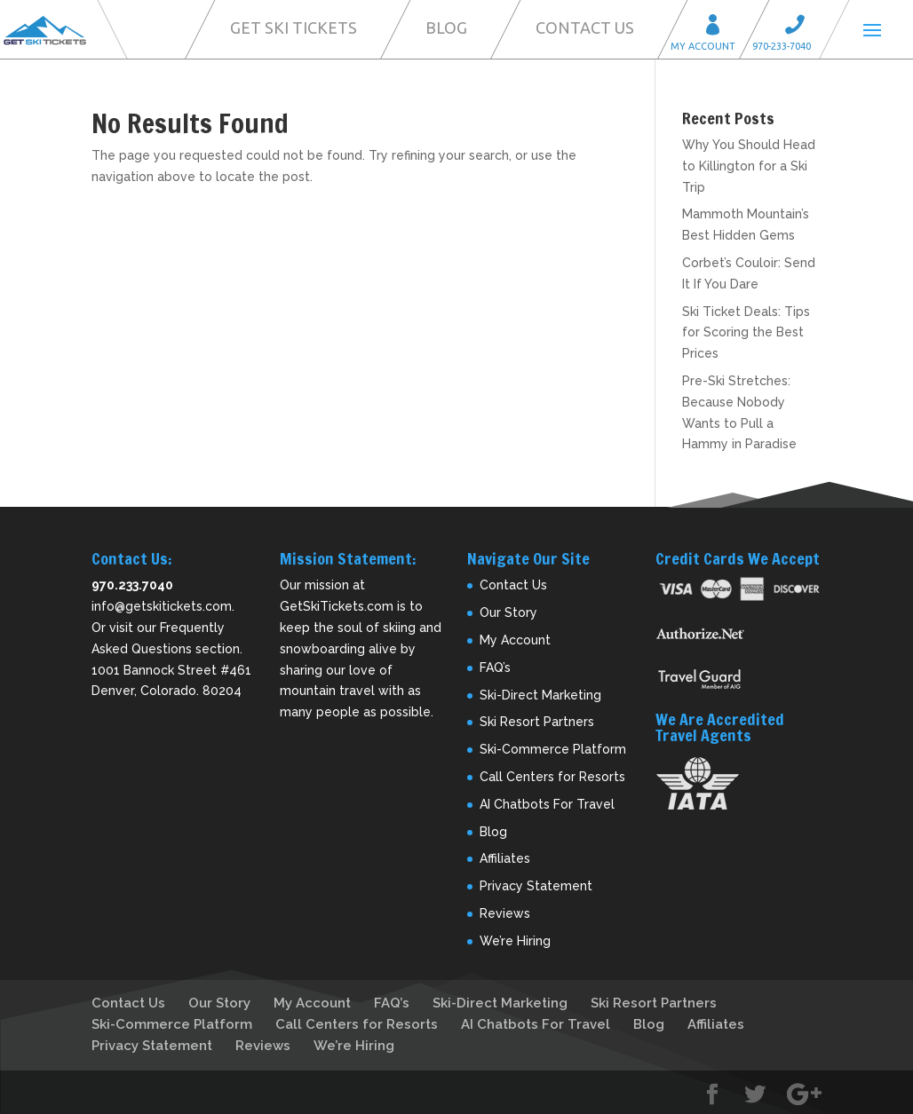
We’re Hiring (515, 941)
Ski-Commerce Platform (553, 749)
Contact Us (585, 27)
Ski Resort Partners (537, 722)
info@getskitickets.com (161, 606)
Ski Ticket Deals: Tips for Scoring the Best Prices (746, 332)
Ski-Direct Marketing (540, 695)
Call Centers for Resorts (552, 777)
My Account (718, 27)
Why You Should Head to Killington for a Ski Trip (748, 166)
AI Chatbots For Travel (547, 804)
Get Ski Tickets (293, 27)
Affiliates (505, 858)
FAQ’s (495, 667)
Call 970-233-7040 (800, 27)
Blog (446, 27)
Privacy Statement (536, 886)
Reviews (505, 913)
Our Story (508, 612)
